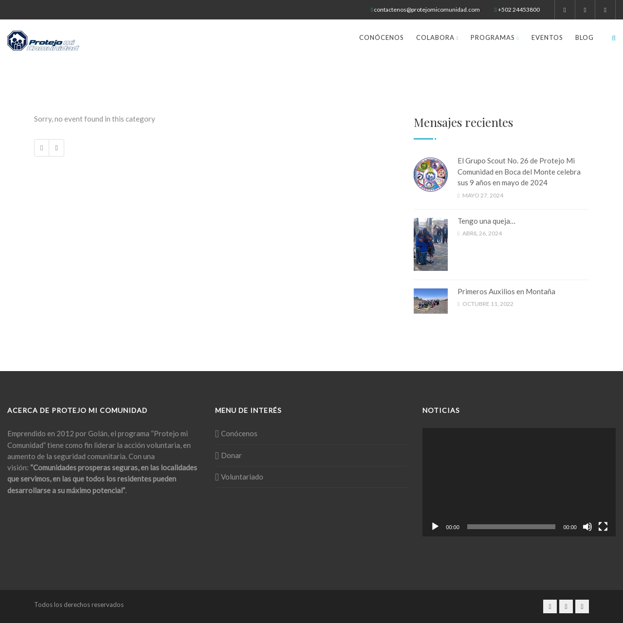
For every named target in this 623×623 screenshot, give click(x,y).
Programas (495, 37)
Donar (231, 455)
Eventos (547, 37)
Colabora (437, 37)
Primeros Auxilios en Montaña (506, 291)
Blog (584, 37)
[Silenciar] (587, 527)
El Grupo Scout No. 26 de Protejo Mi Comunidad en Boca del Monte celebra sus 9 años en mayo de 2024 (519, 171)
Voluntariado (242, 476)
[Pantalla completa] (603, 527)
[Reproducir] (435, 527)
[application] (519, 482)
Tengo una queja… (486, 220)
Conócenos (381, 37)
